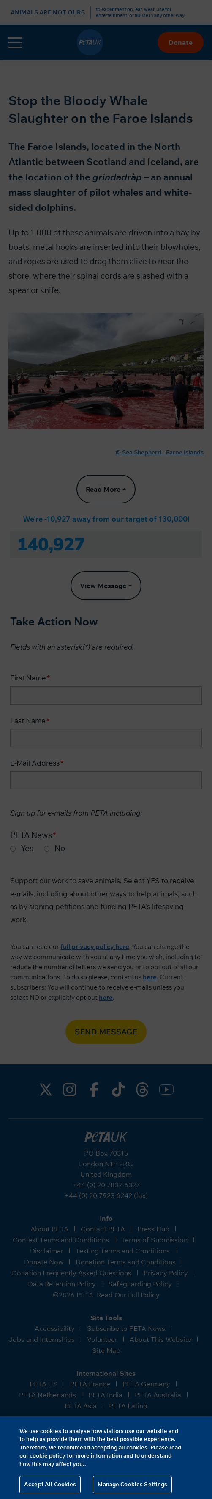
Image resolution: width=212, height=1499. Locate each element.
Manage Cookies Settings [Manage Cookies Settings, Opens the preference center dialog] (132, 1484)
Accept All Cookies (50, 1484)
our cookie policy (42, 1455)
